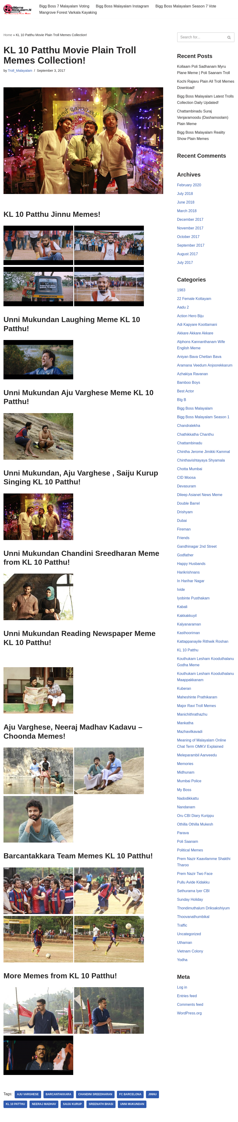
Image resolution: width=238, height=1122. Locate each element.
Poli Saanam (187, 844)
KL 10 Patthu (15, 1104)
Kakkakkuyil (187, 617)
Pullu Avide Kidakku (193, 885)
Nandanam (186, 810)
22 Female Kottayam (194, 299)
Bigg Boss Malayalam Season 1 (203, 418)
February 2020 (189, 185)
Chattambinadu (189, 444)
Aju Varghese (28, 1095)
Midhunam (186, 775)
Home (7, 35)
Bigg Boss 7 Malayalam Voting (64, 6)
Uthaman (184, 946)
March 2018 (187, 211)
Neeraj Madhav (44, 1104)
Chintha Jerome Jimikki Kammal (203, 453)
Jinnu (153, 1095)
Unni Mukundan (133, 1104)
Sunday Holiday (190, 903)
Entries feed (187, 999)
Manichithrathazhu (192, 717)
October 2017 (188, 237)
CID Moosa (186, 479)
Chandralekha (188, 427)
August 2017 (187, 255)
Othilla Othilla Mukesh (195, 827)
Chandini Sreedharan (95, 1095)
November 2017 (190, 229)
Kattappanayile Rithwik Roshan (202, 644)
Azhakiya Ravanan (192, 375)
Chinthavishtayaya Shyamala (201, 462)
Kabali (182, 609)
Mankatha (185, 726)
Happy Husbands (191, 566)
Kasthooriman (188, 635)
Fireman (184, 531)
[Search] (200, 37)
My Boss (184, 792)
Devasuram (186, 488)
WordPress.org (189, 1017)
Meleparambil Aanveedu (197, 758)
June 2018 (186, 203)
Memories (185, 766)
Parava (183, 836)
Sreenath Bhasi (101, 1104)
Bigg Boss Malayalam (195, 410)
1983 (181, 291)
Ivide (181, 592)
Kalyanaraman (189, 626)
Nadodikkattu (188, 801)
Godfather (185, 557)
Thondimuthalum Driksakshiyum (203, 911)
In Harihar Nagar (191, 583)
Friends (183, 540)
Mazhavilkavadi (189, 734)
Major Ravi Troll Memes (196, 708)
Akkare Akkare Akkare (195, 334)
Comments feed (190, 1008)
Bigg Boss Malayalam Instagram (122, 6)
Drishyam (185, 514)
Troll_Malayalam (20, 70)
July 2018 (185, 194)
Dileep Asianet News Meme (200, 496)
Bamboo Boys (188, 384)
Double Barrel (188, 505)
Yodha (182, 963)
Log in (182, 991)
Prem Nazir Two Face (195, 877)
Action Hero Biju (190, 317)
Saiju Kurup (72, 1104)
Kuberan (184, 691)
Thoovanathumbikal (193, 920)
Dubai (182, 522)
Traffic (182, 929)
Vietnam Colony (190, 955)
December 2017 (190, 220)
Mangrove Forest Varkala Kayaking (68, 12)
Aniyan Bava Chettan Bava (199, 358)
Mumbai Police (189, 784)
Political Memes (190, 853)
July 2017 (185, 263)
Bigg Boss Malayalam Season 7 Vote (186, 6)
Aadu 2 (183, 308)
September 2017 (191, 246)
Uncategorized (189, 937)
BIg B (181, 401)
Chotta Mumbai (189, 470)
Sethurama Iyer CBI (193, 894)
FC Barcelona (130, 1095)
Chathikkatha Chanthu (195, 436)
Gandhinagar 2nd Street (197, 548)
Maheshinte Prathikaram (197, 699)
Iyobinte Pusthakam (193, 600)
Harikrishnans (188, 574)
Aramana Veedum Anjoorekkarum (205, 366)
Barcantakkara (58, 1095)
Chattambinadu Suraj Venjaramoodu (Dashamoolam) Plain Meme (202, 117)
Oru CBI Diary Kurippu (195, 818)
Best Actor (185, 392)
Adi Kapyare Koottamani (197, 325)
